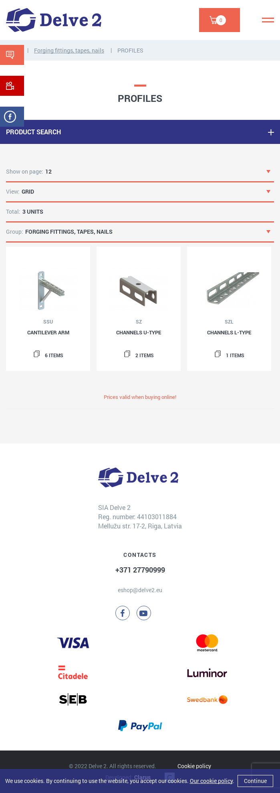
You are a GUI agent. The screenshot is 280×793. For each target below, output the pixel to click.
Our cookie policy (211, 781)
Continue (255, 781)
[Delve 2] (53, 20)
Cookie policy (194, 766)
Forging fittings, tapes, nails (69, 50)
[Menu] (268, 20)
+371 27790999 (140, 570)
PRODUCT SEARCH (33, 131)
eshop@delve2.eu (140, 590)
